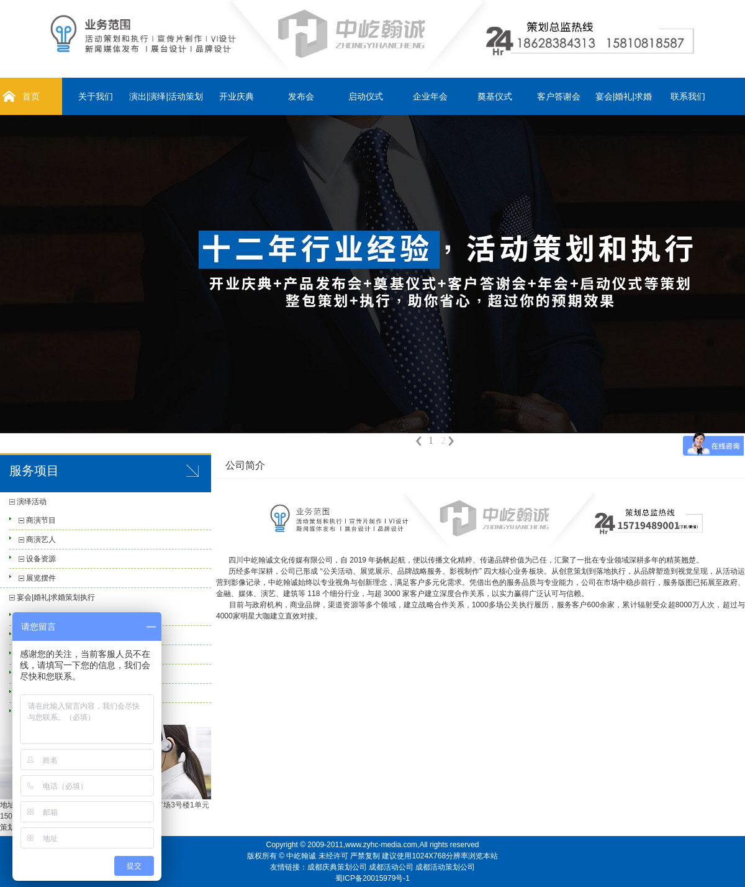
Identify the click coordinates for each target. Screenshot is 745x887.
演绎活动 (32, 501)
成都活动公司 (391, 867)
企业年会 (430, 96)
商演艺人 (41, 539)
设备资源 (41, 558)
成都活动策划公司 (445, 867)
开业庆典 (236, 96)
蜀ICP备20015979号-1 (372, 878)
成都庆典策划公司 (337, 867)
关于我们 (95, 96)
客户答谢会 (558, 96)
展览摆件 (41, 578)
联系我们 (687, 96)
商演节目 (41, 520)
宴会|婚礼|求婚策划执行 (56, 597)
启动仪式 (365, 96)
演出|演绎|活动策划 (166, 96)
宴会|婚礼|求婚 (623, 96)
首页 (31, 96)
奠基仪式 (494, 96)
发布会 (301, 96)
